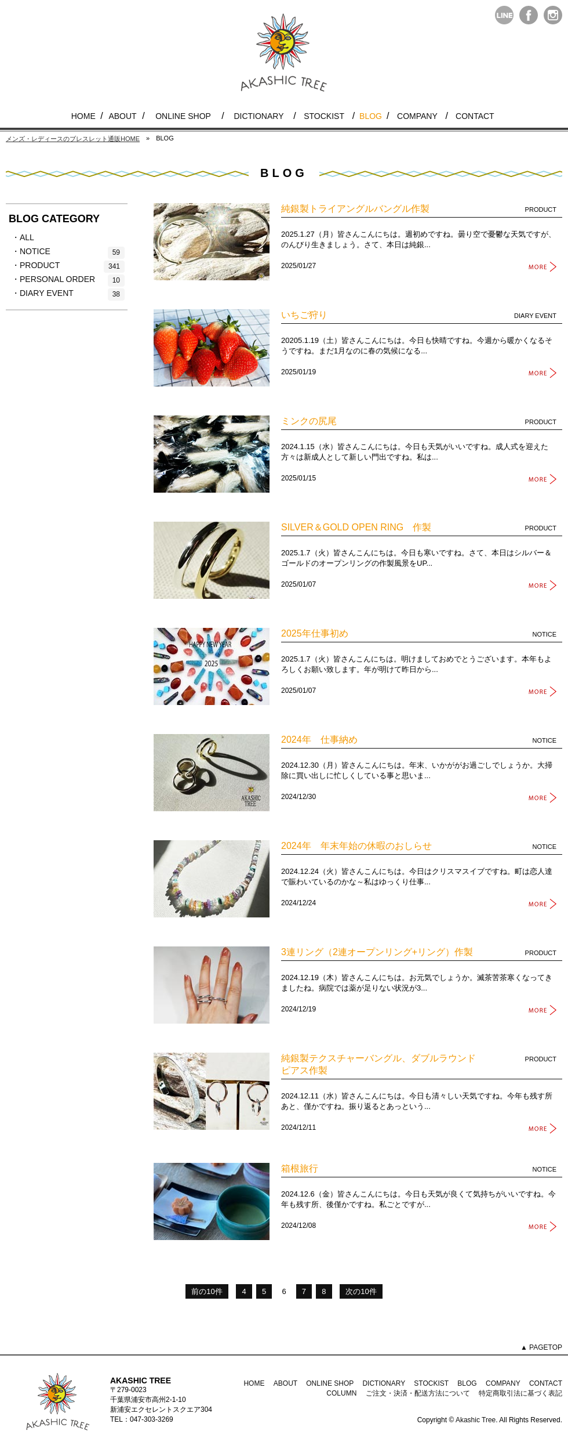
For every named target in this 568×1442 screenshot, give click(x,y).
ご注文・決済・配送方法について (418, 1393)
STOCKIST (324, 116)
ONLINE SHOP (183, 116)
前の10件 (206, 1291)
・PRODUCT (68, 266)
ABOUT (122, 116)
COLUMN (341, 1393)
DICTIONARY (258, 116)
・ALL (41, 238)
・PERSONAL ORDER (68, 280)
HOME (83, 116)
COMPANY (417, 116)
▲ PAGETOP (541, 1347)
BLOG (370, 116)
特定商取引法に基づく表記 (520, 1393)
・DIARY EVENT (68, 294)
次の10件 (360, 1291)
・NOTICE (68, 252)
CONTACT (475, 116)
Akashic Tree (476, 1420)
